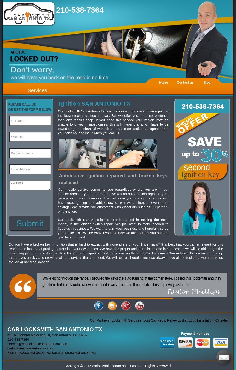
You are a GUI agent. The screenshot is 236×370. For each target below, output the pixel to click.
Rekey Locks (178, 320)
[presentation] (29, 199)
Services (37, 90)
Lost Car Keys (155, 320)
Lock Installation (202, 320)
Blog (207, 82)
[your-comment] (30, 185)
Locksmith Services (127, 320)
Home (163, 82)
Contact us (185, 82)
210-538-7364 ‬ (81, 10)
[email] (37, 344)
